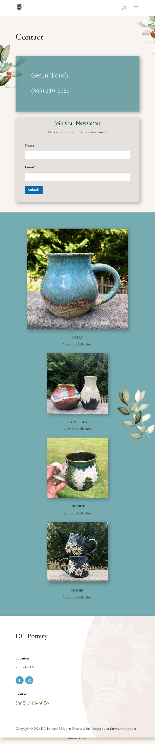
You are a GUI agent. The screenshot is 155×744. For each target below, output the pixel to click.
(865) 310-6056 (50, 91)
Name (30, 146)
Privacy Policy (77, 738)
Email (30, 167)
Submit (34, 190)
